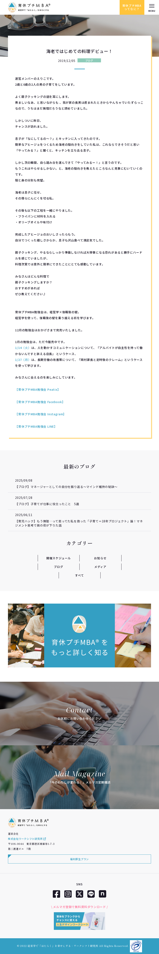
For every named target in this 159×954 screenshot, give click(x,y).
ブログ (89, 60)
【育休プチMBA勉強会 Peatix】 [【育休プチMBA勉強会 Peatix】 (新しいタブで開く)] (38, 389)
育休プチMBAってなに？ (131, 7)
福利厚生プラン (79, 858)
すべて (79, 575)
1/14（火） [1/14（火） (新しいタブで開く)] (23, 348)
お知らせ (100, 558)
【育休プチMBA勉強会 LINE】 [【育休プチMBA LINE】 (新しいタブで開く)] (36, 426)
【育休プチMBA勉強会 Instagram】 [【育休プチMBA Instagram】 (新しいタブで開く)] (41, 413)
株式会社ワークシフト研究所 (27, 838)
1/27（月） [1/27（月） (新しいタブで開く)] (23, 359)
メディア (100, 566)
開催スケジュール (58, 558)
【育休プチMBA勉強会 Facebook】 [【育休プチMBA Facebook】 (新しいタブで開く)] (40, 401)
